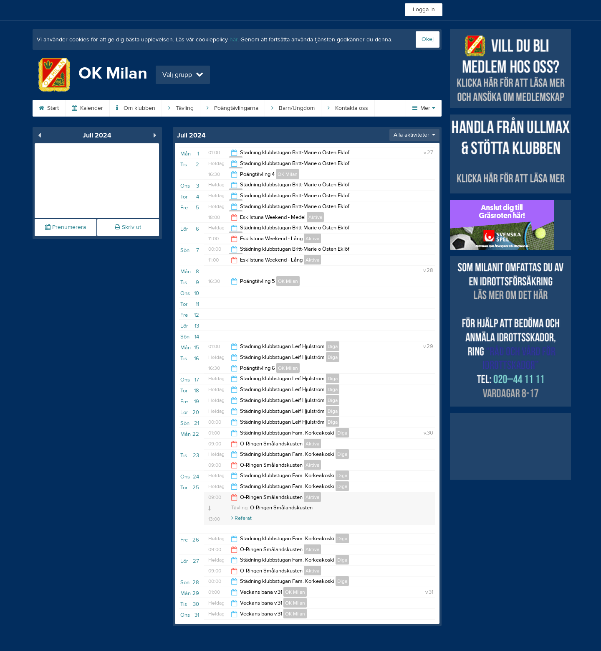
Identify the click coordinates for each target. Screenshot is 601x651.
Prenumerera (65, 227)
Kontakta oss (348, 108)
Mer (423, 108)
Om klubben (135, 108)
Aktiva (315, 217)
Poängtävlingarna (232, 108)
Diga (333, 346)
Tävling (181, 108)
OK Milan (288, 174)
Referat (241, 518)
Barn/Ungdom (293, 108)
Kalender (87, 108)
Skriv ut (128, 227)
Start (49, 108)
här (233, 39)
